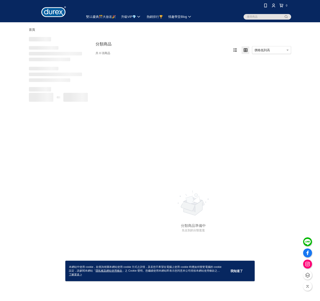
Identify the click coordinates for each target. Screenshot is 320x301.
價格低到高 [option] (262, 50)
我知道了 (236, 271)
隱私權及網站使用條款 (109, 270)
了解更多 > (75, 274)
